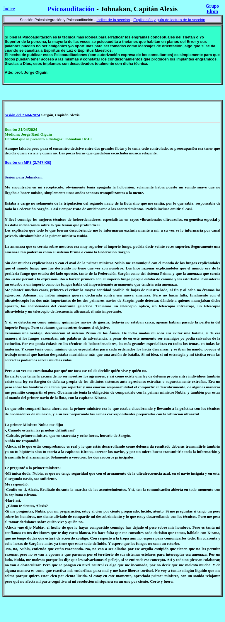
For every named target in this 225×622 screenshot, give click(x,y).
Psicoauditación (71, 9)
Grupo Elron (212, 9)
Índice (9, 8)
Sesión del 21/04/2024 (22, 115)
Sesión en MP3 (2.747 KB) (28, 162)
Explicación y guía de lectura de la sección (169, 20)
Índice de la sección (113, 20)
